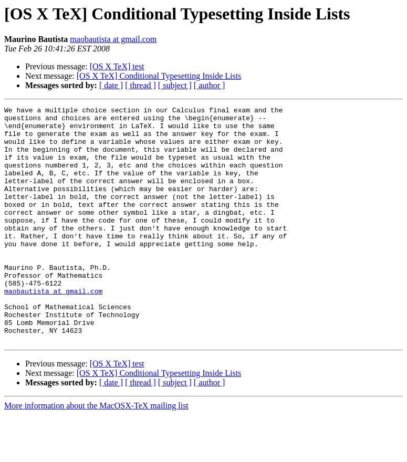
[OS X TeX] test (117, 66)
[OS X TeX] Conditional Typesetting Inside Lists (159, 75)
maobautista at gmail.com (113, 39)
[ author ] (209, 85)
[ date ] (111, 85)
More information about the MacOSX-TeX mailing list (96, 452)
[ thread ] (140, 85)
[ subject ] (175, 85)
